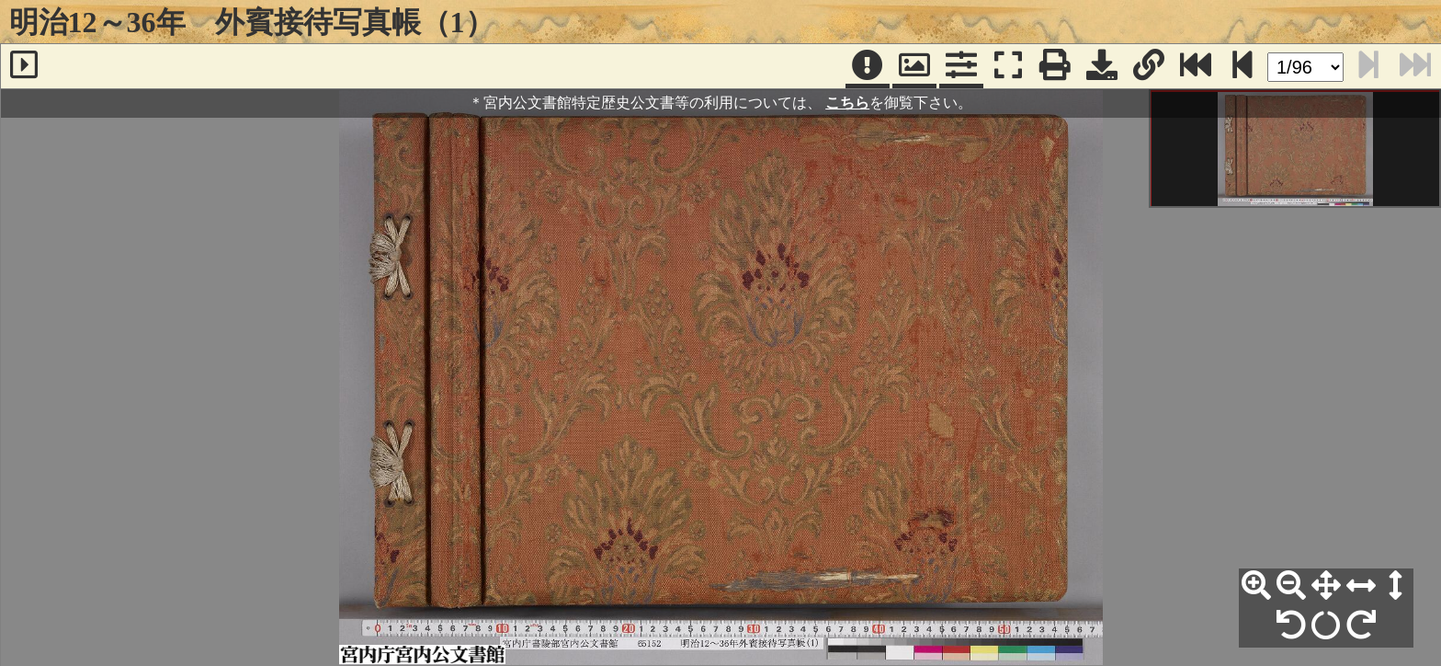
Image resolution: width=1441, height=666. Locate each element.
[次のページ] (1242, 66)
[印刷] (1055, 66)
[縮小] (1291, 585)
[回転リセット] (1326, 625)
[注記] (867, 66)
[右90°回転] (1361, 625)
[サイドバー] (24, 66)
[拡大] (1256, 585)
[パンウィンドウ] (914, 66)
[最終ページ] (1196, 66)
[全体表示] (1326, 585)
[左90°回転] (1291, 625)
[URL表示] (1149, 66)
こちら (847, 102)
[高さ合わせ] (1396, 585)
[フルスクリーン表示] (1008, 66)
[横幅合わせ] (1361, 585)
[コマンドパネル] (961, 66)
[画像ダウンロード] (1102, 66)
